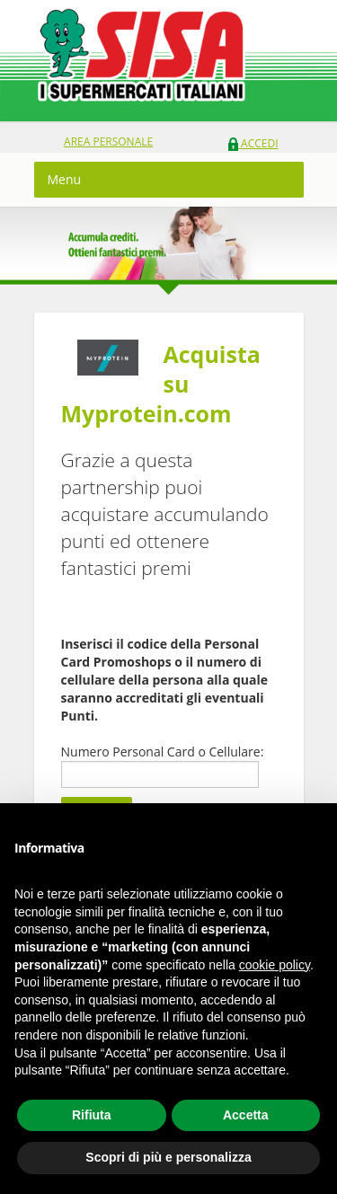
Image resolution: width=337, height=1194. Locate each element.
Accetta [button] (246, 1115)
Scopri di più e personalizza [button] (168, 1157)
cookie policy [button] (274, 965)
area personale (108, 141)
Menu (65, 179)
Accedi (253, 143)
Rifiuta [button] (91, 1115)
